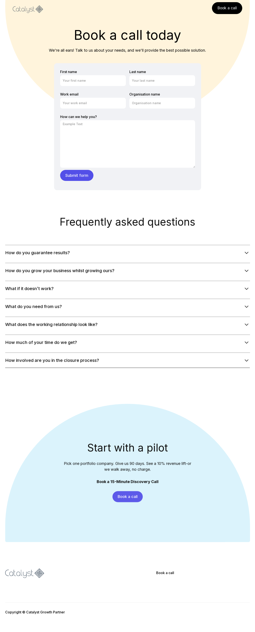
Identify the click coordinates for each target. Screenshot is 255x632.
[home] (28, 9)
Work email (69, 94)
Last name (137, 72)
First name (68, 72)
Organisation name (144, 94)
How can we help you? (78, 117)
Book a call (165, 573)
